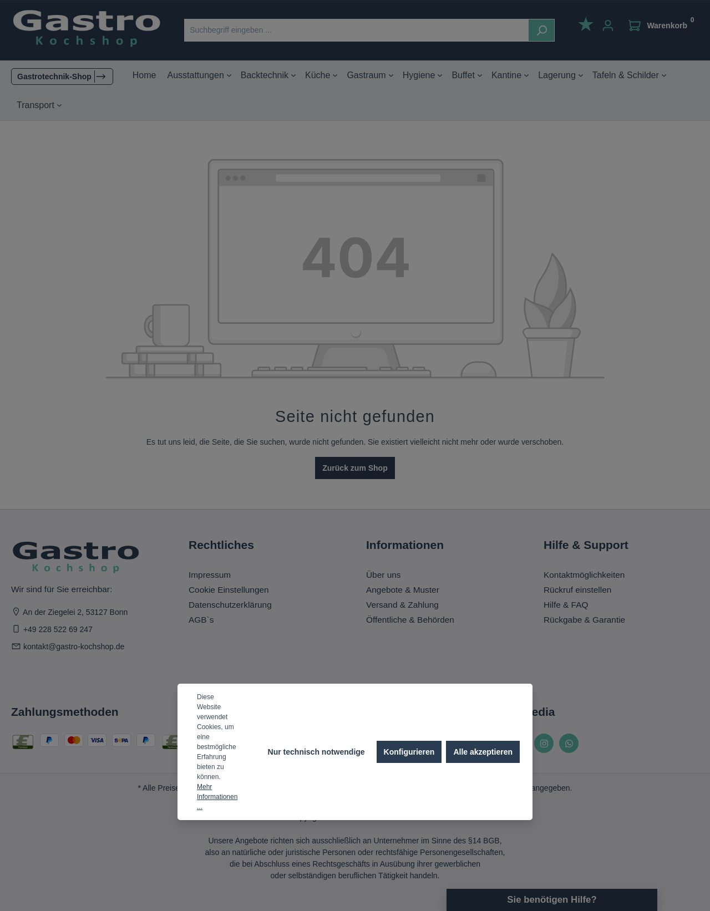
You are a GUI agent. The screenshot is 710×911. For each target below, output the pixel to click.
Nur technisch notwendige (316, 751)
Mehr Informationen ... (217, 797)
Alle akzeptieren (483, 751)
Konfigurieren (409, 751)
